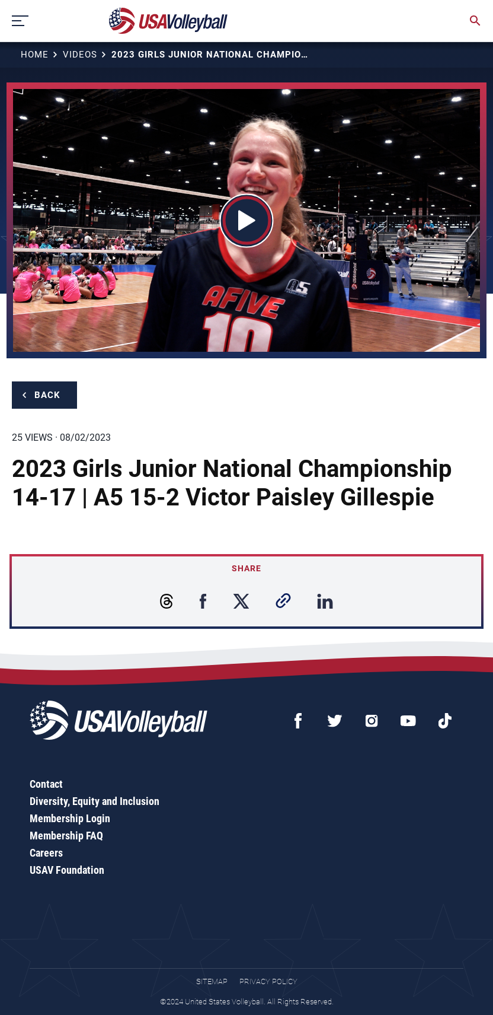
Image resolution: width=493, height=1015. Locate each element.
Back (47, 395)
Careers (46, 853)
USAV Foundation (67, 870)
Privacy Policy (268, 981)
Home (35, 54)
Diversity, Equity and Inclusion (94, 801)
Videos (80, 54)
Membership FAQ (66, 835)
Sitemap (212, 981)
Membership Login (70, 818)
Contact (46, 784)
